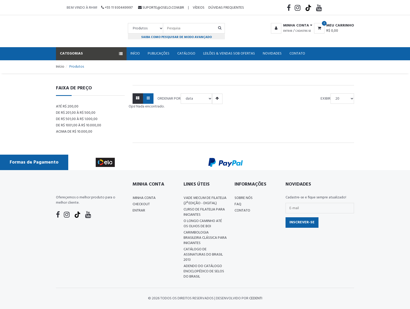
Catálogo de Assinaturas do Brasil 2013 (203, 254)
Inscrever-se (302, 222)
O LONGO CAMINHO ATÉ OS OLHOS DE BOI (203, 223)
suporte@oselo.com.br (161, 8)
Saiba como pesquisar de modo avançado (176, 37)
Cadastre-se (303, 31)
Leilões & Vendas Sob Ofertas (229, 54)
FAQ (238, 204)
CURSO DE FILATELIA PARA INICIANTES (204, 212)
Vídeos (198, 8)
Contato (297, 54)
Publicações (158, 54)
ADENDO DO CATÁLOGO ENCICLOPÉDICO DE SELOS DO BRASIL (204, 271)
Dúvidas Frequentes (226, 8)
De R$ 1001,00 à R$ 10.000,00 (78, 125)
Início (135, 54)
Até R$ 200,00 (67, 107)
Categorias (91, 54)
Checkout (141, 204)
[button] (290, 25)
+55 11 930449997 (117, 8)
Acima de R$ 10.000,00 (74, 132)
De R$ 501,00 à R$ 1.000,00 (77, 119)
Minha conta (144, 198)
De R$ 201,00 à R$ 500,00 (75, 113)
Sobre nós (244, 198)
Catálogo (186, 54)
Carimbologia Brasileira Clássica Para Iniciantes (205, 238)
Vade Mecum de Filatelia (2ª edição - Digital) (205, 200)
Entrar (287, 31)
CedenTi (255, 298)
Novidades (272, 54)
